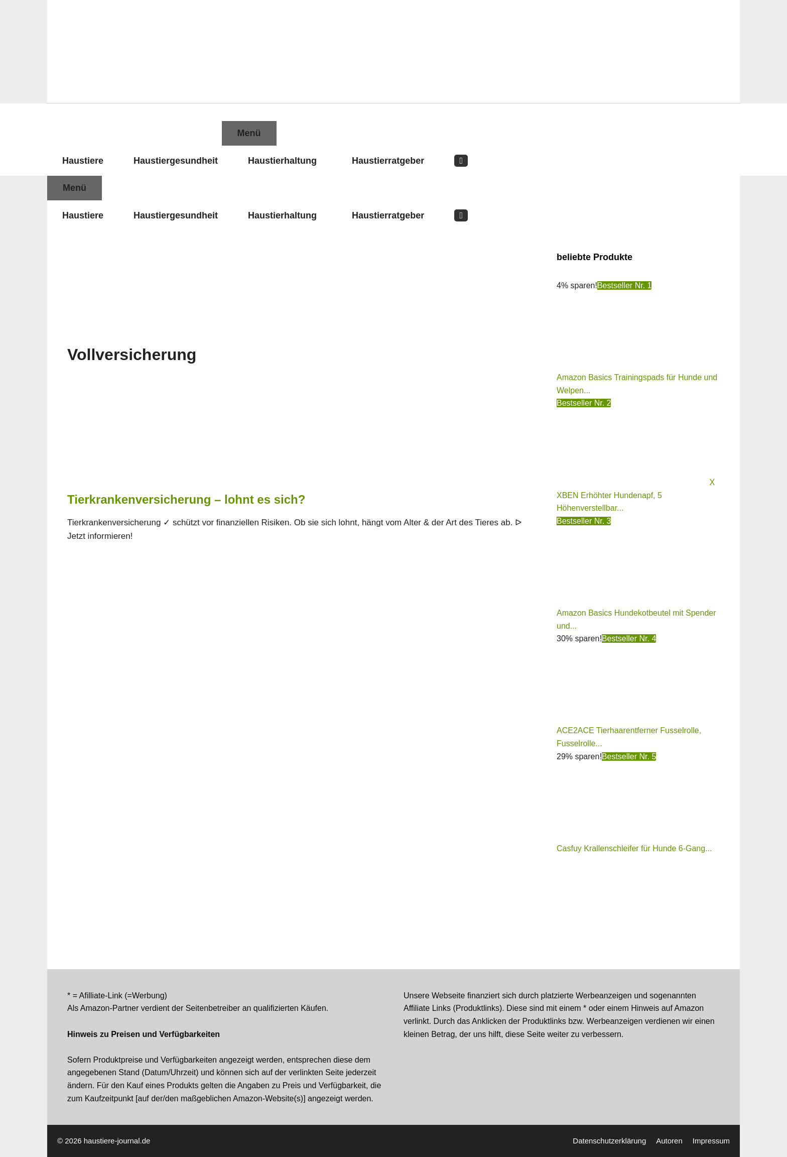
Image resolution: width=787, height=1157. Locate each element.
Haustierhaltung (282, 161)
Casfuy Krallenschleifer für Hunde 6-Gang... (634, 848)
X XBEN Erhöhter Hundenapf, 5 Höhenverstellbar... (636, 495)
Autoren (669, 1140)
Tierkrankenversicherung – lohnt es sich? (186, 499)
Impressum (711, 1140)
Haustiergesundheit (176, 161)
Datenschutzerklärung (609, 1140)
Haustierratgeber (388, 161)
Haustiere (82, 161)
